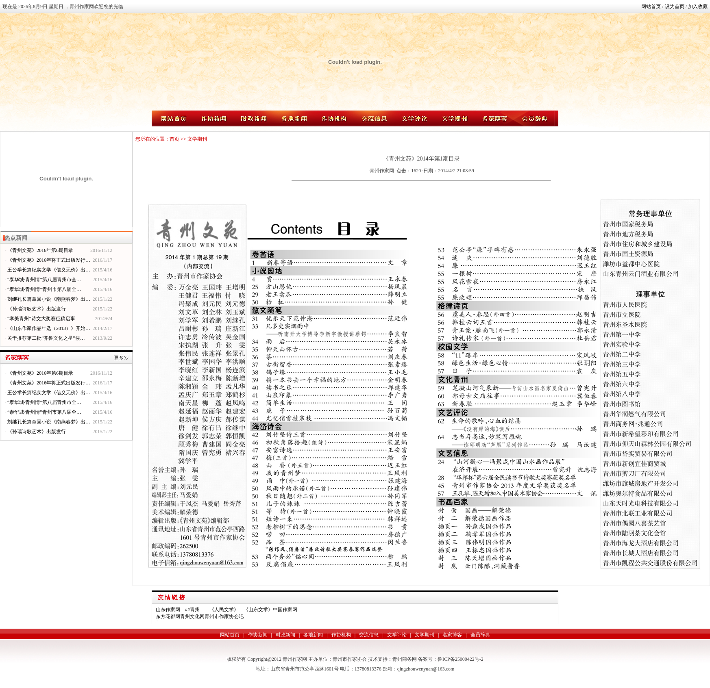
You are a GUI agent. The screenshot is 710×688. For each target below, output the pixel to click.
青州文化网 (192, 616)
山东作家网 (168, 609)
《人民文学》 (224, 609)
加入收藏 (698, 6)
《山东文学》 (258, 609)
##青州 (192, 609)
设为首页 (674, 6)
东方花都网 (168, 616)
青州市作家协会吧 (224, 616)
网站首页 (651, 6)
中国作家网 (285, 609)
